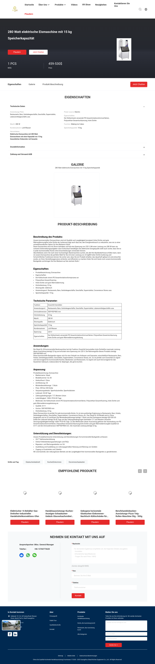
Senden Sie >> (113, 645)
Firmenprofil (53, 616)
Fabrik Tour (53, 620)
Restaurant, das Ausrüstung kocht (86, 629)
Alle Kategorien (82, 634)
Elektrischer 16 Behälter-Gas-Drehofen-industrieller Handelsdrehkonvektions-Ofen (24, 513)
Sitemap (60, 656)
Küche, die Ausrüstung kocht (86, 623)
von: (74, 571)
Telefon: (76, 583)
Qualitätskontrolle (55, 625)
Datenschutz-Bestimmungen (88, 656)
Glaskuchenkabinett (33, 462)
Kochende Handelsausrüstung (84, 617)
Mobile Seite (71, 656)
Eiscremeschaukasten (77, 462)
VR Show (86, 4)
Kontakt (78, 595)
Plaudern (17, 52)
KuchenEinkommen (54, 462)
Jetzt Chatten (38, 52)
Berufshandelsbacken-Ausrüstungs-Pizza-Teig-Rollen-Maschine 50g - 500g (129, 513)
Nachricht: (76, 544)
